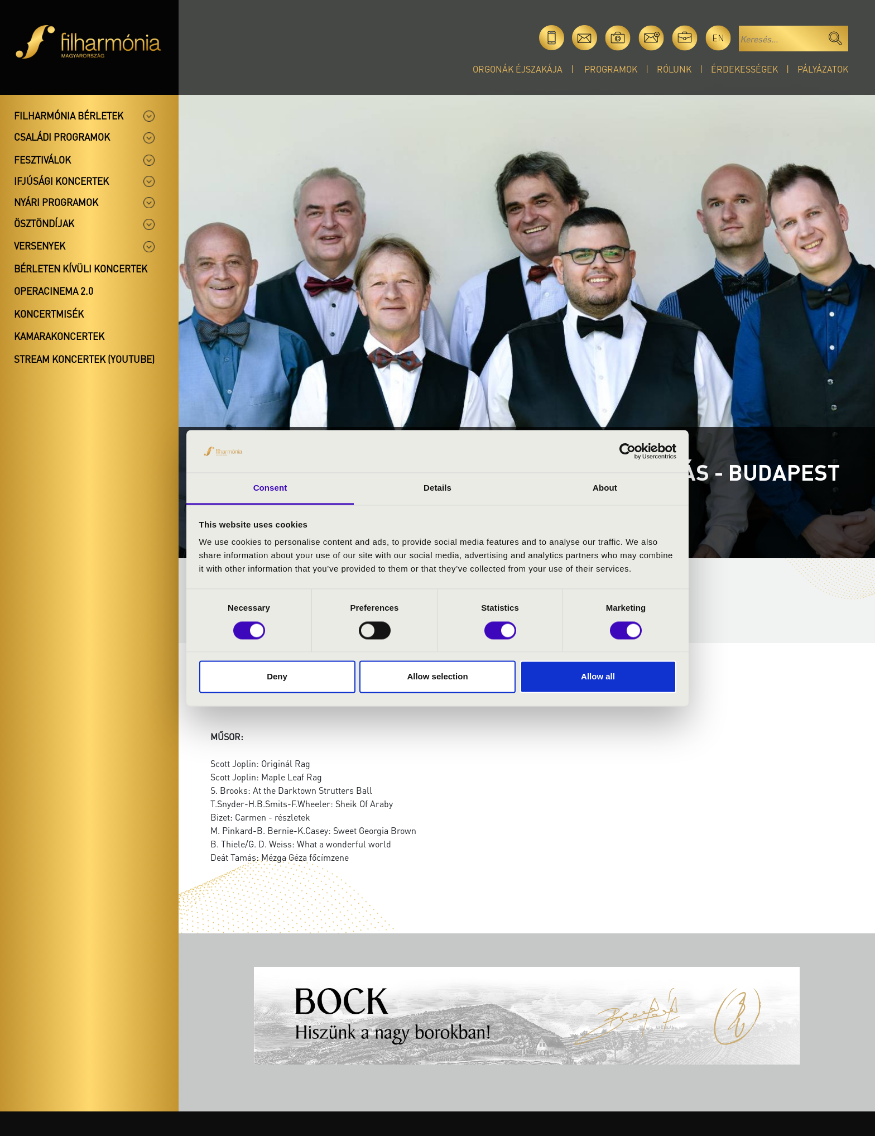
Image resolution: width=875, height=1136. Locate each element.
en (718, 38)
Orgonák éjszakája (517, 69)
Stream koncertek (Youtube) (84, 359)
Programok (610, 69)
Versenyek (39, 245)
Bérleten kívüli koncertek (80, 268)
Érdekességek (744, 69)
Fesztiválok (42, 160)
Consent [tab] (270, 488)
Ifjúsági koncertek (61, 181)
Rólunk (674, 69)
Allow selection (437, 677)
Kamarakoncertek (59, 336)
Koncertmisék (49, 314)
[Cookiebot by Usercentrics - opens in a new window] (627, 451)
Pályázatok (822, 69)
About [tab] (605, 488)
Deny (277, 677)
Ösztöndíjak (44, 223)
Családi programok (62, 137)
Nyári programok (56, 202)
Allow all (598, 677)
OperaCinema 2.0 (53, 291)
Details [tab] (437, 488)
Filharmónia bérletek (68, 115)
